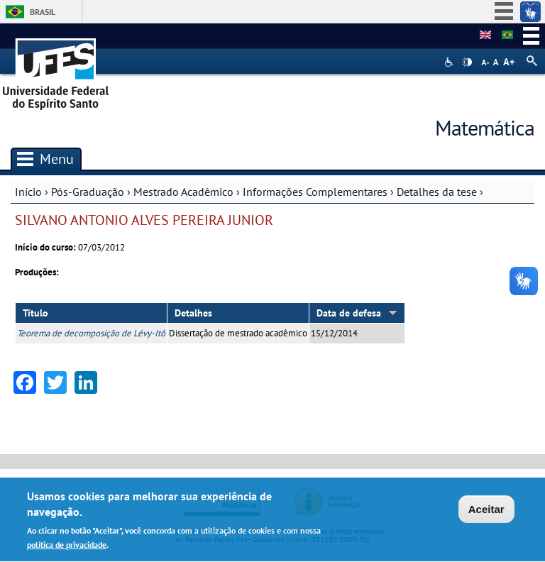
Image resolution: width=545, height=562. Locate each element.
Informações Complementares (315, 191)
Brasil (42, 11)
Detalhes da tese (437, 191)
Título (35, 313)
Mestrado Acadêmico (183, 191)
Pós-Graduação (87, 191)
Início (28, 191)
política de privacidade (66, 546)
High (467, 62)
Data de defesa (356, 313)
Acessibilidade (450, 62)
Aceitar (486, 510)
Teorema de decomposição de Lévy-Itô (91, 333)
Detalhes (193, 313)
